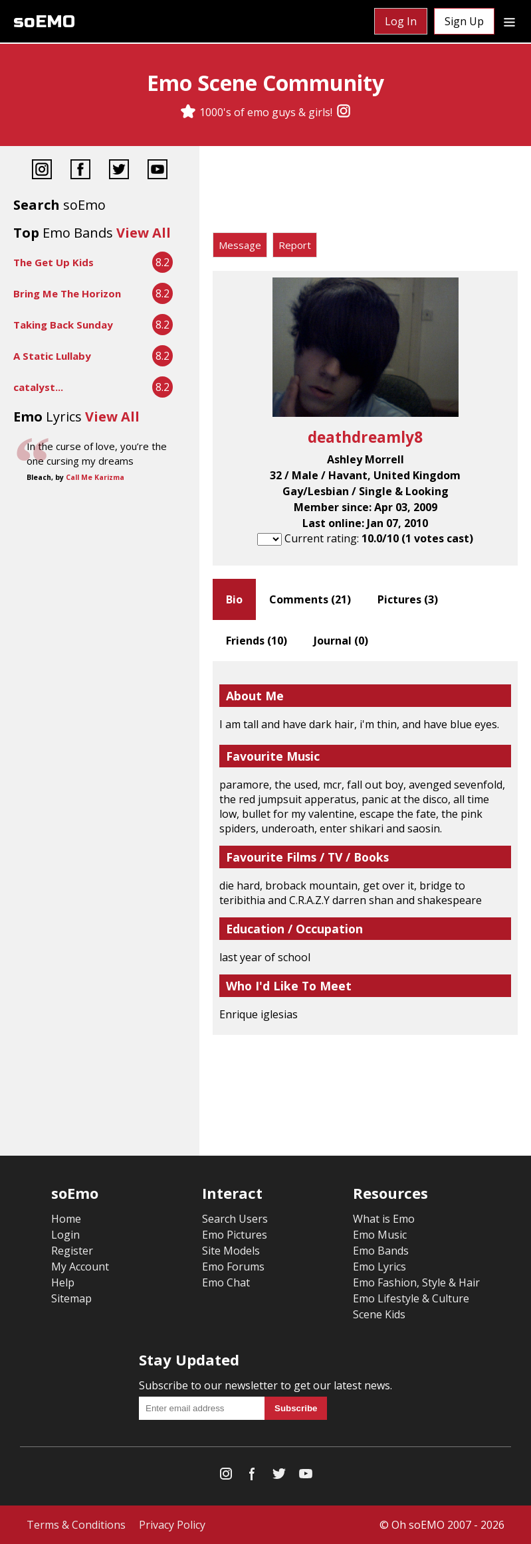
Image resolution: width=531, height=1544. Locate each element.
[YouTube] (157, 171)
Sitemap (71, 1298)
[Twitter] (119, 171)
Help (62, 1282)
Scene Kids (379, 1314)
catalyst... (38, 387)
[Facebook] (80, 171)
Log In (401, 21)
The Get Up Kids (53, 262)
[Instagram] (343, 112)
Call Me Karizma (95, 477)
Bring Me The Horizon (67, 293)
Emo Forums (233, 1266)
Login (65, 1234)
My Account (80, 1266)
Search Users (235, 1218)
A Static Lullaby (52, 355)
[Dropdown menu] (509, 21)
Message (240, 245)
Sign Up (464, 21)
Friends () (256, 640)
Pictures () (407, 599)
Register (72, 1250)
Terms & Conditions (76, 1524)
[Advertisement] (365, 192)
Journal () (341, 640)
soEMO (44, 21)
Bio (234, 599)
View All (143, 233)
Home (66, 1218)
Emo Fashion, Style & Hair (416, 1282)
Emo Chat (226, 1282)
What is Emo (384, 1218)
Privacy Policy (172, 1524)
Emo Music (380, 1234)
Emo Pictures (234, 1234)
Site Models (231, 1250)
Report (294, 245)
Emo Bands (381, 1250)
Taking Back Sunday (63, 324)
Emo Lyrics (379, 1266)
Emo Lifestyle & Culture (411, 1298)
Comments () (310, 599)
